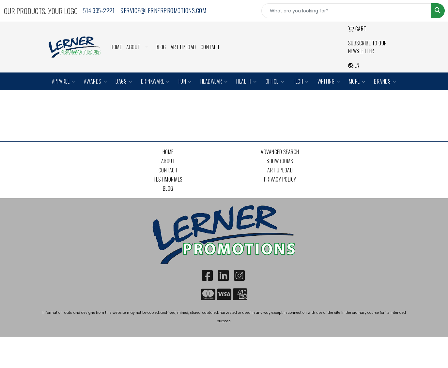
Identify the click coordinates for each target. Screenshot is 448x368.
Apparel (63, 81)
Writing (328, 81)
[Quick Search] (346, 10)
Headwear (214, 81)
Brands (385, 81)
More (357, 81)
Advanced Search (280, 152)
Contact (210, 47)
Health (246, 81)
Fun (185, 81)
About (133, 47)
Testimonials (168, 179)
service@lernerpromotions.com (163, 10)
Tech (301, 81)
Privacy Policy (280, 179)
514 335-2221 (99, 10)
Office (275, 81)
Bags (124, 81)
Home (116, 47)
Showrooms (280, 161)
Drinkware (155, 81)
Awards (95, 81)
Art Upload (183, 47)
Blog (161, 47)
